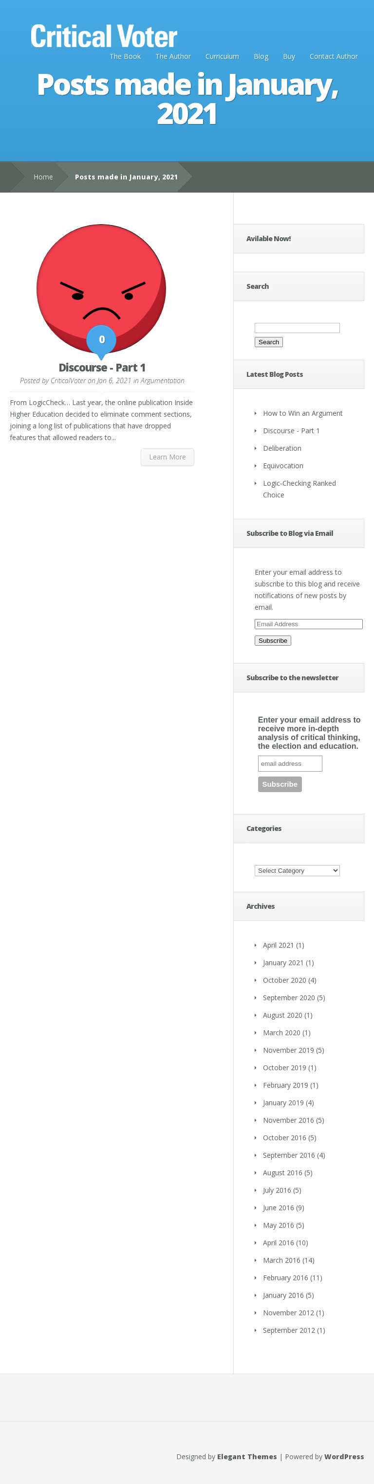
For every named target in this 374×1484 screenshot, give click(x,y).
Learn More (167, 456)
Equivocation (283, 465)
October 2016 (284, 1137)
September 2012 (289, 1330)
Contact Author (334, 56)
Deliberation (282, 448)
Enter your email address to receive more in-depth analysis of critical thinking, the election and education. (309, 733)
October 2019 (284, 1067)
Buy (289, 56)
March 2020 (281, 1032)
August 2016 (282, 1172)
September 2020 (289, 997)
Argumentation (163, 380)
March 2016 (281, 1260)
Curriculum (222, 56)
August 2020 (282, 1015)
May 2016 (278, 1225)
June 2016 (278, 1207)
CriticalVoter (68, 380)
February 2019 (285, 1085)
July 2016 (277, 1190)
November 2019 (288, 1050)
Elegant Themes (247, 1456)
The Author (173, 56)
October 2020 (284, 980)
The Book (125, 56)
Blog (261, 56)
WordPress (344, 1456)
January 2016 (283, 1295)
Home (43, 176)
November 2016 (288, 1120)
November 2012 (288, 1312)
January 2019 (283, 1102)
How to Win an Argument (303, 413)
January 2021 (283, 962)
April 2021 (278, 945)
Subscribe (273, 640)
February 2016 (285, 1277)
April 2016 (278, 1242)
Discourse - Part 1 (102, 367)
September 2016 (289, 1155)
